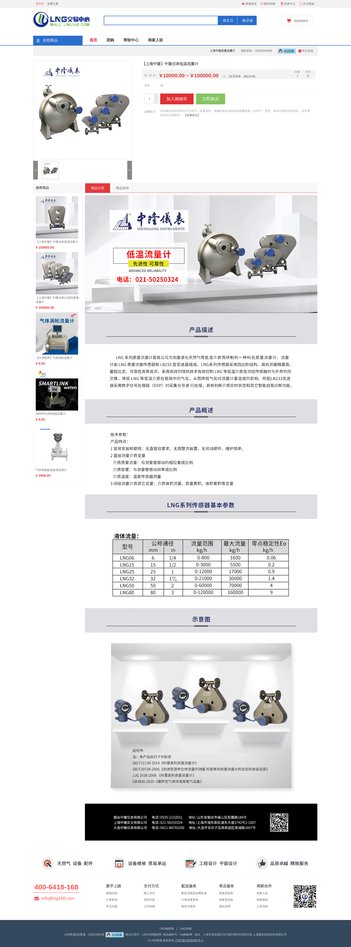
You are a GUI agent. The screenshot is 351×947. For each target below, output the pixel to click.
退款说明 (224, 906)
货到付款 (149, 899)
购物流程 (111, 893)
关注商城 (308, 4)
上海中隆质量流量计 (222, 50)
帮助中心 (131, 40)
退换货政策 (226, 893)
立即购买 (210, 99)
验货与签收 (188, 906)
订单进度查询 (189, 899)
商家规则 (262, 899)
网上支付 (149, 893)
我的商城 (268, 4)
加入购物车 (176, 99)
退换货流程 (226, 899)
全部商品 (47, 40)
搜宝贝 (228, 20)
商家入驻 (155, 40)
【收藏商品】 (191, 115)
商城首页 (249, 3)
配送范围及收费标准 (194, 893)
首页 (93, 40)
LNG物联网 (167, 928)
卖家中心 (287, 3)
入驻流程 (262, 906)
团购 (110, 40)
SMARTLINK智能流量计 (51, 413)
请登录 (40, 3)
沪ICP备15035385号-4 (189, 940)
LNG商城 (185, 928)
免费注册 (52, 3)
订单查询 (111, 899)
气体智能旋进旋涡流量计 (51, 470)
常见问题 (111, 906)
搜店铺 (247, 20)
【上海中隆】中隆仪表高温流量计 (57, 241)
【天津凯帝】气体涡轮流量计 (54, 358)
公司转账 (149, 906)
